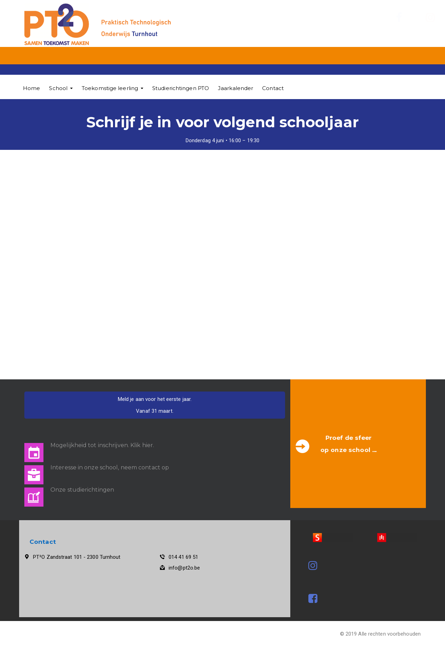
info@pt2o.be (184, 568)
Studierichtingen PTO (180, 88)
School (58, 88)
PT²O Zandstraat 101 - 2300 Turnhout (77, 557)
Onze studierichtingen (82, 485)
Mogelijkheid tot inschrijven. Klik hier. (102, 440)
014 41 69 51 (183, 557)
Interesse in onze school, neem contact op (109, 463)
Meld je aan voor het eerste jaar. (155, 399)
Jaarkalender (235, 88)
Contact (273, 88)
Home (31, 88)
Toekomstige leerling (110, 88)
